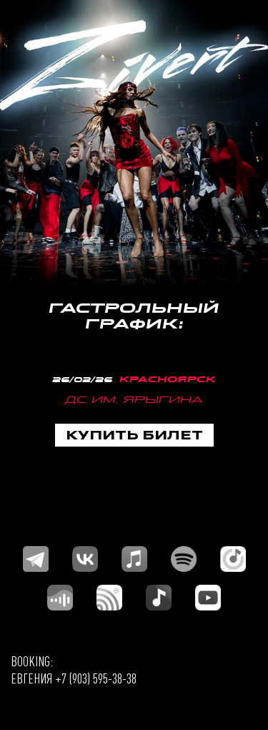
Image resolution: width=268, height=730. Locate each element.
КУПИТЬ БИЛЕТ (134, 434)
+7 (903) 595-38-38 (96, 678)
